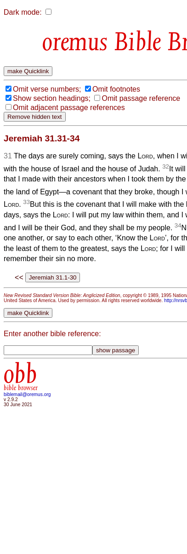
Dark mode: (23, 12)
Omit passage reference (141, 98)
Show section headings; (52, 98)
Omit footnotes (116, 89)
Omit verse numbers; (47, 89)
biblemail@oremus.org (27, 394)
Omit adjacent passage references (69, 107)
